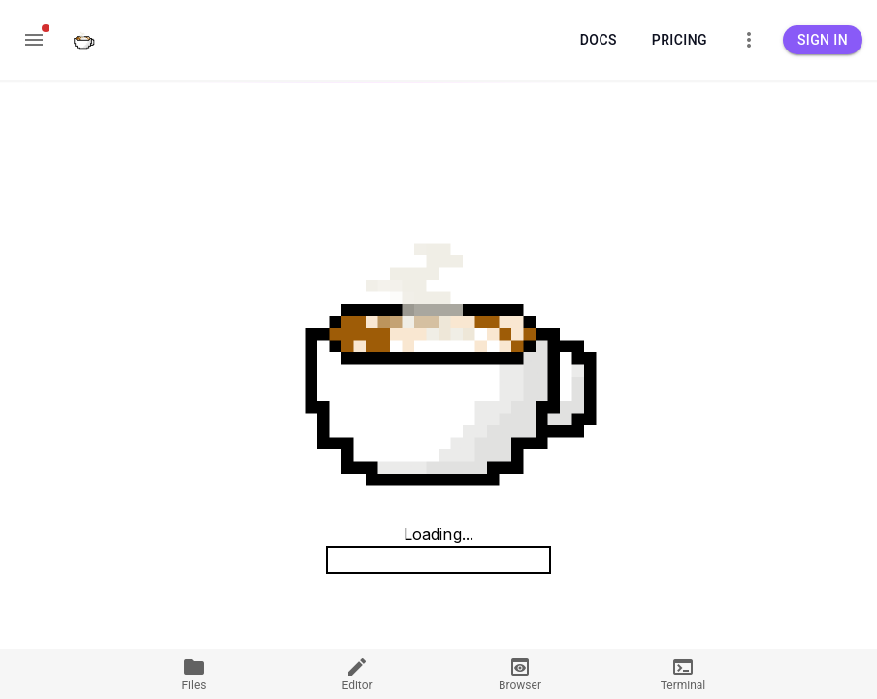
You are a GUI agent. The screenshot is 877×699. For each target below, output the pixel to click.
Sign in (822, 40)
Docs (599, 40)
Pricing (679, 40)
